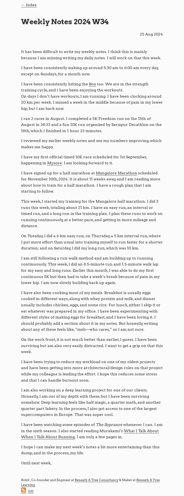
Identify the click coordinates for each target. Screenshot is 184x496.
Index (31, 5)
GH (31, 491)
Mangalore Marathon (116, 173)
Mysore (54, 163)
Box (92, 84)
